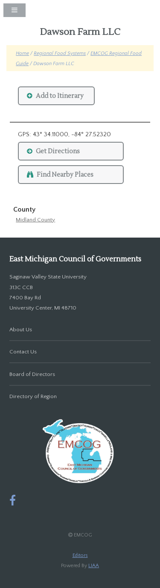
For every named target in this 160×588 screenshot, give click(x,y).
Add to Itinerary (60, 96)
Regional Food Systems (60, 53)
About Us (20, 330)
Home (22, 53)
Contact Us (23, 352)
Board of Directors (32, 374)
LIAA (93, 565)
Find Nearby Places (65, 175)
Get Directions (58, 151)
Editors (80, 555)
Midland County (35, 220)
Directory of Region (33, 396)
